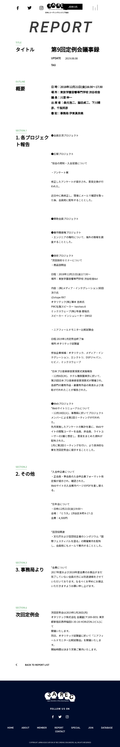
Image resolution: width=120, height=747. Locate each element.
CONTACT (60, 731)
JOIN (90, 727)
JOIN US (79, 6)
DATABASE (107, 727)
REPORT (59, 727)
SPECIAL (75, 727)
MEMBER (42, 727)
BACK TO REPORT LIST (32, 665)
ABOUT (25, 727)
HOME (10, 727)
